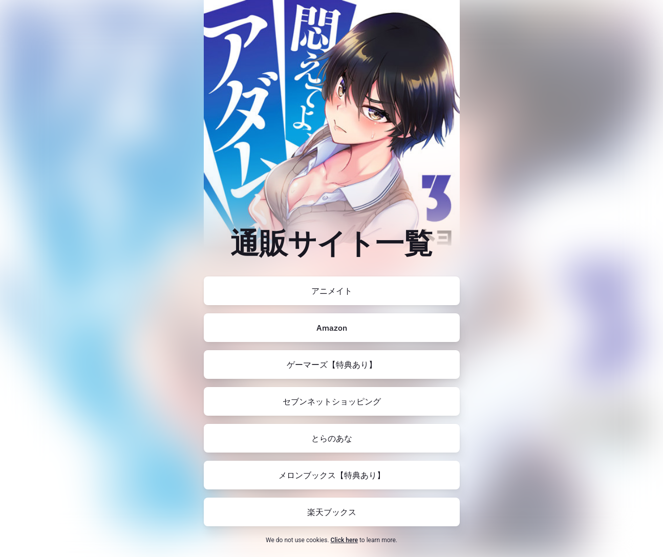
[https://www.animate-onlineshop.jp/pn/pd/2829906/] (332, 290)
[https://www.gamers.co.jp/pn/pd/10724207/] (332, 364)
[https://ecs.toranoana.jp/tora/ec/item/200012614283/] (332, 438)
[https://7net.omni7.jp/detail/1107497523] (332, 401)
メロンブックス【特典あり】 (332, 475)
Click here (344, 540)
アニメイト (331, 291)
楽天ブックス (331, 512)
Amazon (331, 328)
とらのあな (331, 438)
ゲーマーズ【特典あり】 (332, 364)
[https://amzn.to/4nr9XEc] (332, 327)
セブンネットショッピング (332, 401)
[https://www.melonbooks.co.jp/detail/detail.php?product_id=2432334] (332, 475)
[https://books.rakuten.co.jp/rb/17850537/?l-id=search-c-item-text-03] (332, 512)
